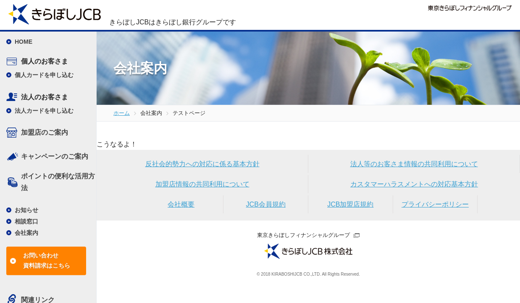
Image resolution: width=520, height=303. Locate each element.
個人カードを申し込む (44, 75)
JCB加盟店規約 (350, 204)
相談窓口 (26, 221)
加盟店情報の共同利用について (202, 184)
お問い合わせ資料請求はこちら (46, 260)
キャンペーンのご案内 (54, 156)
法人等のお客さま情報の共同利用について (414, 163)
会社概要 (181, 204)
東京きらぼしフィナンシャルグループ (303, 235)
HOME (23, 41)
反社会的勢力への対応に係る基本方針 (202, 163)
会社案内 (26, 232)
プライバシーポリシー (435, 204)
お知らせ (26, 210)
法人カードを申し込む (44, 110)
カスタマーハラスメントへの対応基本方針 (414, 184)
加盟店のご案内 (44, 132)
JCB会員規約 (266, 204)
